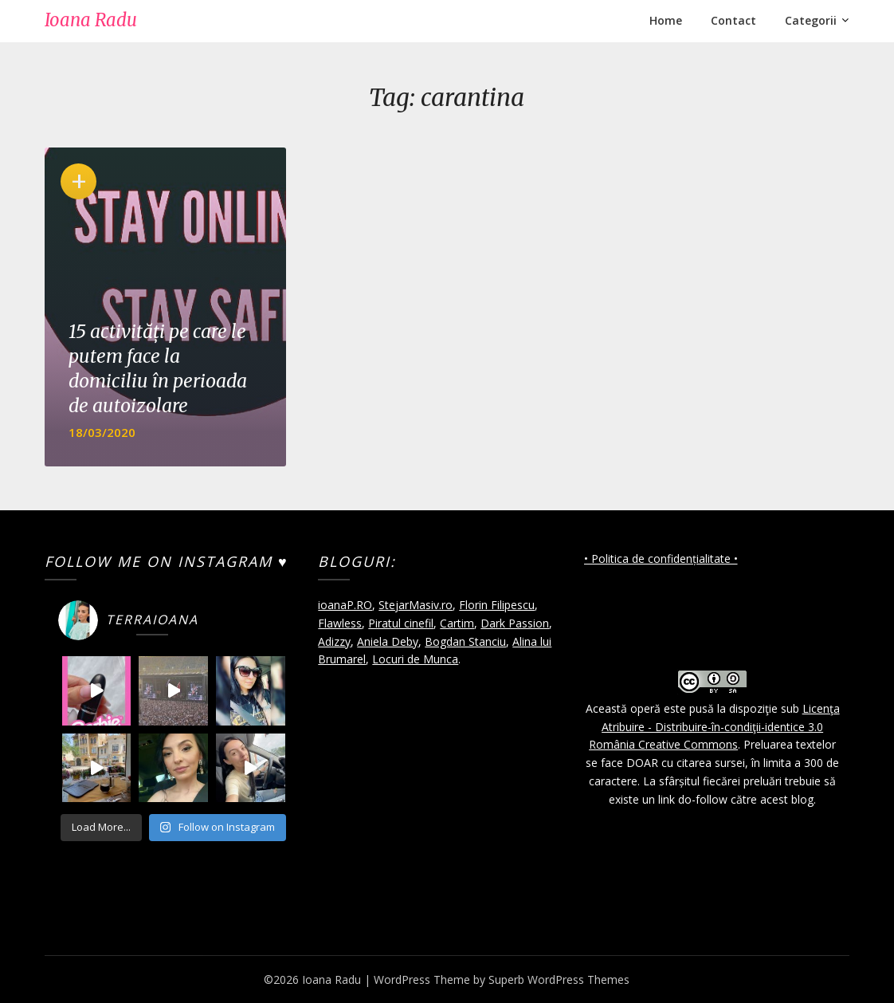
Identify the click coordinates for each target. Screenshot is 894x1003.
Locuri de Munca (415, 659)
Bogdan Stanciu (465, 641)
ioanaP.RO (345, 604)
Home (665, 20)
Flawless (340, 623)
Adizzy (334, 641)
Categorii (811, 20)
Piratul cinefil (400, 623)
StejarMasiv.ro (415, 604)
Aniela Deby (387, 641)
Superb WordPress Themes (558, 979)
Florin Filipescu (497, 604)
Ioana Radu (91, 20)
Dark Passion (514, 623)
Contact (733, 20)
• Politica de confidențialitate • (661, 558)
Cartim (457, 623)
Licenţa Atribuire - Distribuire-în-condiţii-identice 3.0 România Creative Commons (714, 727)
